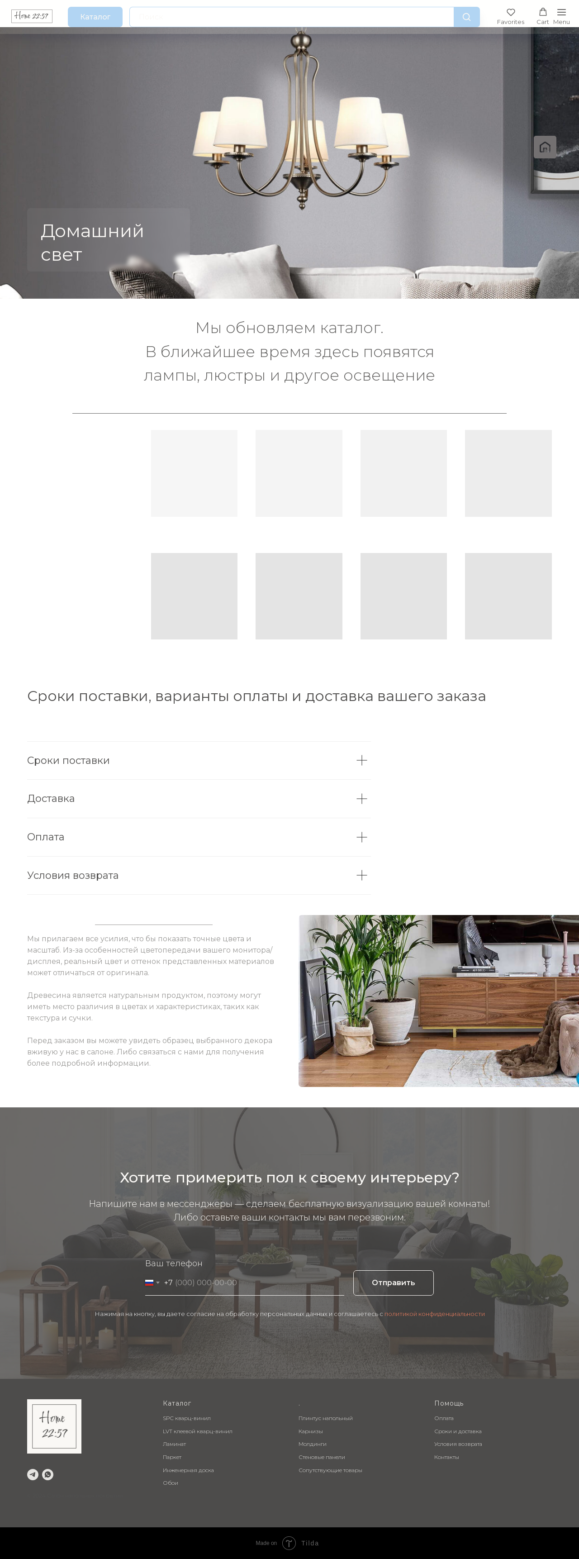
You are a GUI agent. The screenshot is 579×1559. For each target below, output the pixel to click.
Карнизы (311, 1431)
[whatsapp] (47, 1474)
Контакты (446, 1457)
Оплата (444, 1418)
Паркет (172, 1457)
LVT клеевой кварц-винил (198, 1431)
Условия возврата (458, 1443)
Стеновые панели (322, 1457)
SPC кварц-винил (187, 1418)
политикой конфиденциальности (434, 1313)
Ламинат (174, 1443)
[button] (510, 16)
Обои (170, 1482)
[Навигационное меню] (561, 17)
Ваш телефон (174, 1263)
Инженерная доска (188, 1470)
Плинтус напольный (326, 1418)
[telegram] (32, 1474)
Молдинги (313, 1443)
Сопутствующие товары (330, 1470)
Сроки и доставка (458, 1431)
